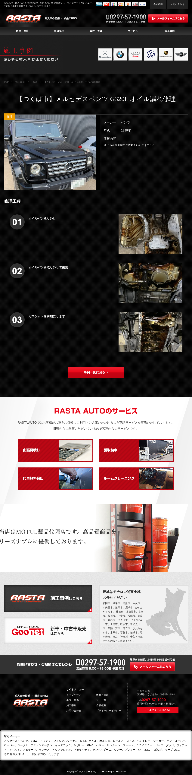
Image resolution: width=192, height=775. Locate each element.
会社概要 (158, 4)
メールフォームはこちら (158, 710)
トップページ (73, 694)
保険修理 (59, 31)
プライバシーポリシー (108, 710)
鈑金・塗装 (22, 31)
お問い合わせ (177, 4)
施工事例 (170, 31)
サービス (133, 31)
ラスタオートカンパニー (92, 771)
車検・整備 (96, 31)
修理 (10, 116)
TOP (6, 82)
